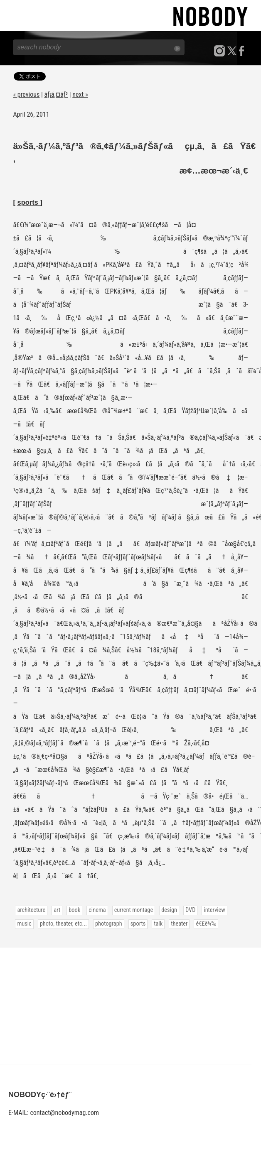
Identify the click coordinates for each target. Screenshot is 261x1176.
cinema (97, 910)
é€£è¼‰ (206, 923)
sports (28, 202)
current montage (133, 910)
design (169, 910)
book (74, 910)
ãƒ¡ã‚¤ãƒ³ (56, 94)
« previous (26, 94)
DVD (190, 910)
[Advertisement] (130, 1006)
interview (214, 910)
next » (80, 94)
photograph (108, 923)
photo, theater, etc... (63, 923)
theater (179, 923)
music (24, 923)
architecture (31, 910)
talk (158, 923)
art (57, 910)
